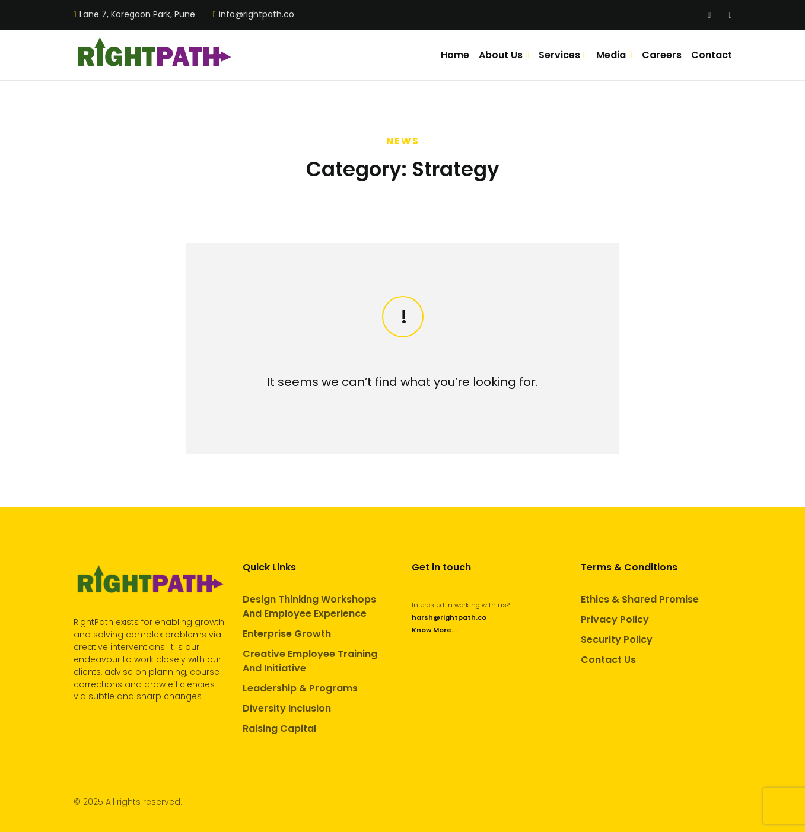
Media (611, 55)
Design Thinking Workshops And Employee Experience (309, 606)
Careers (662, 55)
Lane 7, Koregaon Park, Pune (137, 15)
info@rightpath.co (256, 15)
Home (455, 55)
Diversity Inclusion (287, 708)
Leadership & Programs (300, 688)
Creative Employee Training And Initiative (310, 661)
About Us (501, 55)
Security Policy (617, 639)
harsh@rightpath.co (449, 617)
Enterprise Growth (287, 633)
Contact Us (608, 660)
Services (559, 55)
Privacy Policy (615, 619)
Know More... (434, 630)
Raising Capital (279, 728)
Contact (711, 55)
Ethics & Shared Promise (640, 599)
